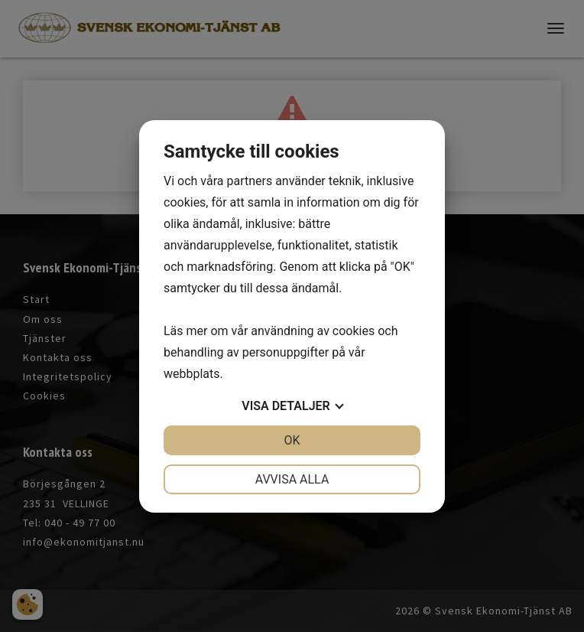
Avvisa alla (292, 479)
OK (292, 440)
